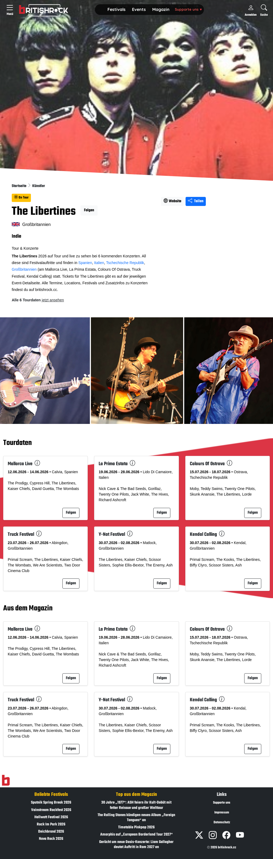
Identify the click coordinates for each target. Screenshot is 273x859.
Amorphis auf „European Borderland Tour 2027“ (136, 835)
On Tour (21, 197)
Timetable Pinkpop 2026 (136, 827)
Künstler (38, 186)
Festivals (116, 9)
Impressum (221, 812)
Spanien (85, 263)
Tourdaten (17, 443)
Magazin (161, 9)
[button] (116, 9)
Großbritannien (24, 269)
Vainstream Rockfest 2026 (51, 810)
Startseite (19, 186)
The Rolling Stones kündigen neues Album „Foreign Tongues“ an (136, 817)
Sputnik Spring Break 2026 (51, 803)
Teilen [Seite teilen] (195, 201)
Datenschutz (222, 822)
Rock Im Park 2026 (51, 824)
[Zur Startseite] (5, 780)
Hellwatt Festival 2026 (51, 817)
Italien (99, 263)
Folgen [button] (89, 210)
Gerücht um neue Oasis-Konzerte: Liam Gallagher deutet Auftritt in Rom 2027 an (136, 844)
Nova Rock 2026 (51, 839)
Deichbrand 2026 (51, 832)
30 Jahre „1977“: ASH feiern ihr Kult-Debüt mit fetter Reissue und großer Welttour (136, 805)
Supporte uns (188, 9)
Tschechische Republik (125, 263)
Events (139, 9)
